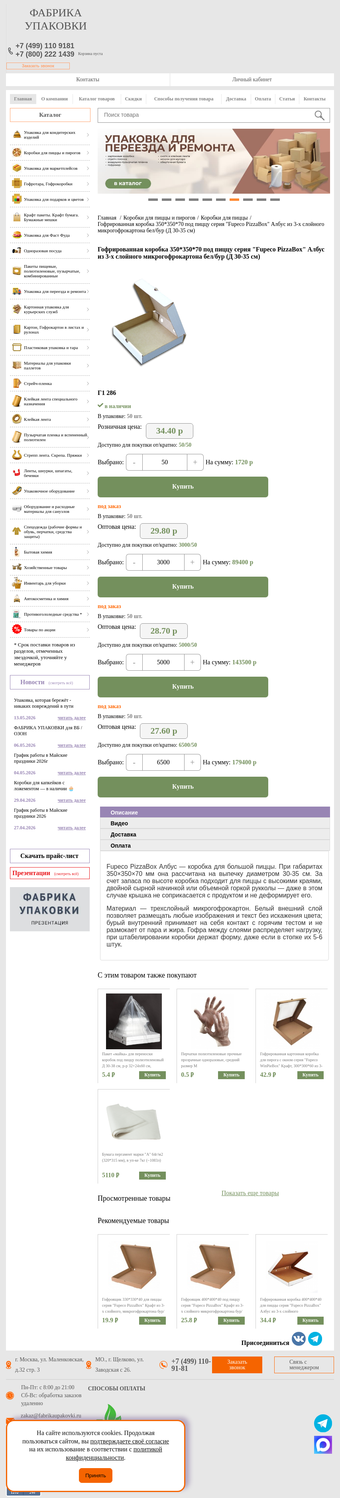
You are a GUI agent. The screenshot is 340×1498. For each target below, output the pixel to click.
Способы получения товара (184, 99)
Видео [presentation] (119, 823)
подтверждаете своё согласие (129, 1441)
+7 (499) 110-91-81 (191, 1365)
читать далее (72, 718)
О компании (54, 99)
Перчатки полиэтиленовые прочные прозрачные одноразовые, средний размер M (211, 1060)
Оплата (263, 99)
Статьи (287, 99)
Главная (23, 99)
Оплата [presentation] (120, 845)
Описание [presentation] (124, 812)
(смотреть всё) (61, 683)
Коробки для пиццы (224, 218)
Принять (95, 1475)
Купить (183, 486)
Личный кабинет (252, 79)
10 (275, 199)
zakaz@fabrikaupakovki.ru (51, 1416)
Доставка (236, 99)
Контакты (87, 79)
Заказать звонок (38, 66)
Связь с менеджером (304, 1364)
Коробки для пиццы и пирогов (159, 218)
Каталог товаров (97, 99)
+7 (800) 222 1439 (45, 54)
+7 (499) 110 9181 (45, 46)
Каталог (50, 115)
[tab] (215, 812)
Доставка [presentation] (123, 834)
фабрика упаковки (56, 19)
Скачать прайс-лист (49, 855)
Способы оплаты (116, 1389)
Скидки (133, 99)
